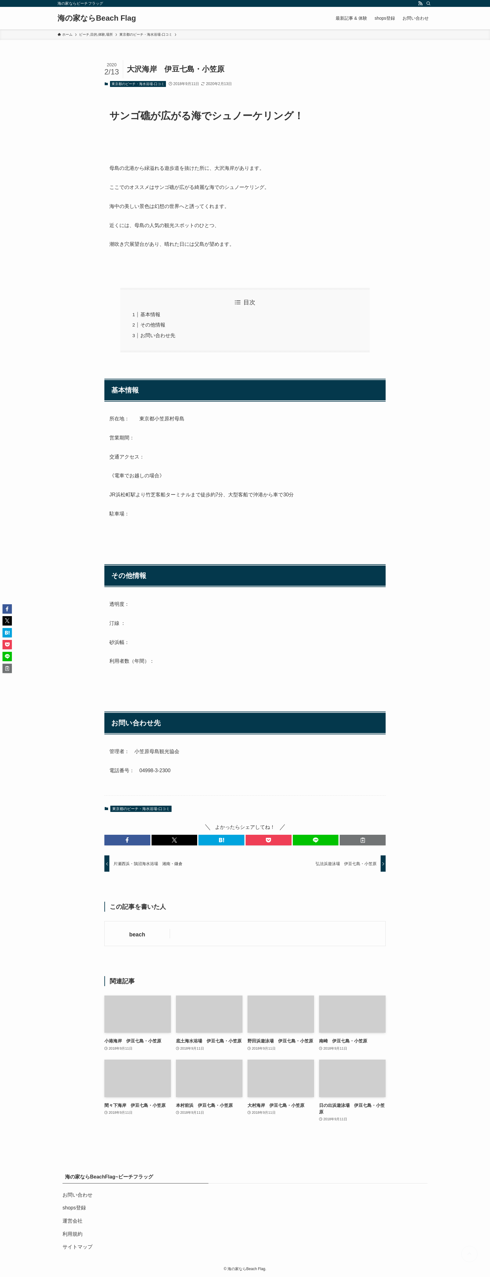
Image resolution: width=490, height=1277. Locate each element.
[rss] (420, 3)
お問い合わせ (77, 1195)
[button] (127, 840)
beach (137, 934)
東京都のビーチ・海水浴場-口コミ (138, 84)
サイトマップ (77, 1246)
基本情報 (150, 314)
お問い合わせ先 (157, 335)
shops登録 (74, 1207)
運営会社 (72, 1221)
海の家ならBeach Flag (97, 18)
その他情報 (152, 324)
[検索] (428, 3)
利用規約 (72, 1234)
